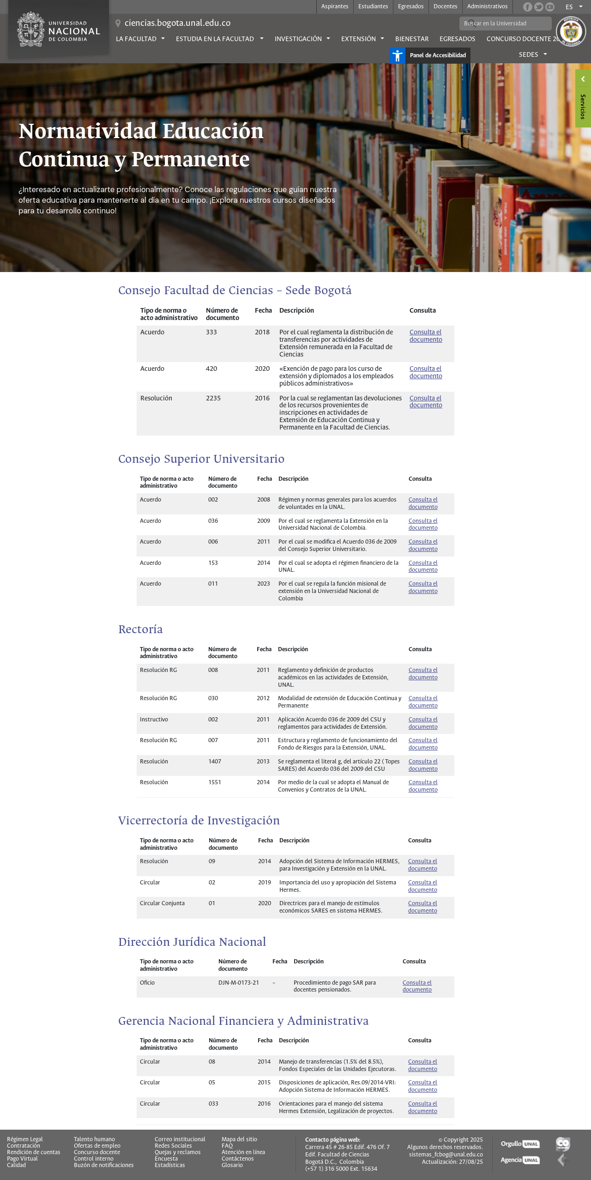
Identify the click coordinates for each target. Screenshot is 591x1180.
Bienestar (411, 39)
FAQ (227, 1146)
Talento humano (94, 1140)
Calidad (16, 1165)
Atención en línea (243, 1153)
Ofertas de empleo (97, 1146)
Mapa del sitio (239, 1140)
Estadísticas (170, 1165)
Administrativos (487, 6)
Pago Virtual (22, 1159)
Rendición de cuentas (33, 1153)
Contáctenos (238, 1159)
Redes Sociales (173, 1146)
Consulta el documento (426, 402)
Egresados (411, 6)
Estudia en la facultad (215, 39)
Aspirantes (335, 6)
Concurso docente (97, 1153)
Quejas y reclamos (178, 1153)
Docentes (446, 6)
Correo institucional (180, 1140)
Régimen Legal (25, 1140)
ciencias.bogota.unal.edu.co (177, 23)
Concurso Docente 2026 (527, 39)
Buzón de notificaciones (104, 1165)
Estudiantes (373, 6)
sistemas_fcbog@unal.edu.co (446, 1154)
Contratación (23, 1146)
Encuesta (166, 1159)
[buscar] (498, 23)
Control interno (94, 1159)
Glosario (232, 1165)
